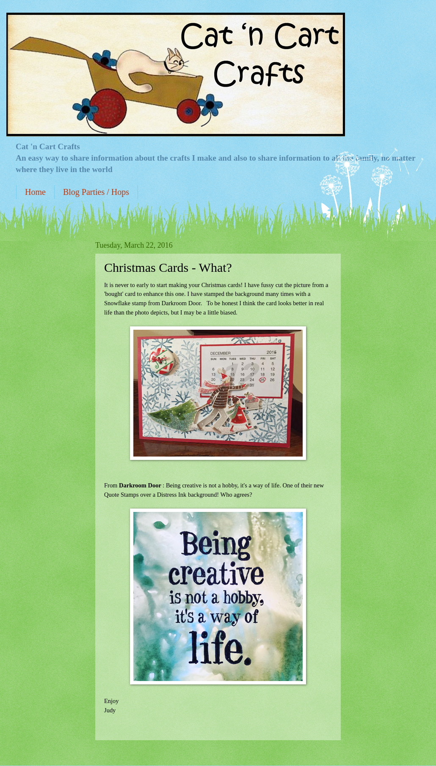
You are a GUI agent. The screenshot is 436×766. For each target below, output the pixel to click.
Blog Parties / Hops (96, 192)
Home (35, 192)
